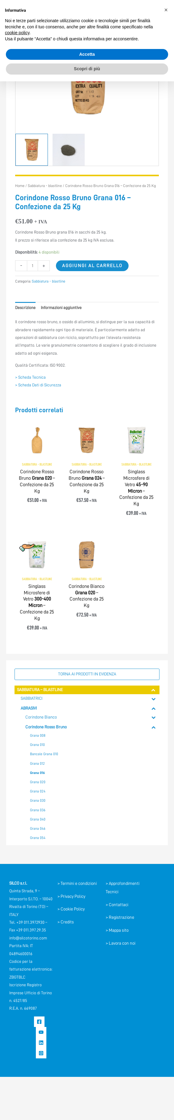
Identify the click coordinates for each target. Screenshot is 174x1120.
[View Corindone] (31, 150)
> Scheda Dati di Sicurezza (38, 385)
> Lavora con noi (120, 943)
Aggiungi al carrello (92, 265)
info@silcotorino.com (28, 938)
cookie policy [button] (17, 32)
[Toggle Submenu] (153, 690)
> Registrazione (120, 917)
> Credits (65, 922)
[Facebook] (39, 1021)
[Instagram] (41, 1053)
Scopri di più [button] (87, 68)
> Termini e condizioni (77, 883)
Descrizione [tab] (25, 308)
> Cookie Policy (71, 909)
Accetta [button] (87, 54)
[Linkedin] (41, 1042)
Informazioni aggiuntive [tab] (61, 308)
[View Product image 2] (69, 150)
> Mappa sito (117, 930)
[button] (166, 10)
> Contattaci (117, 904)
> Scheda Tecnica (30, 377)
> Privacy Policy (71, 896)
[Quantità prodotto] (32, 265)
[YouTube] (41, 1032)
